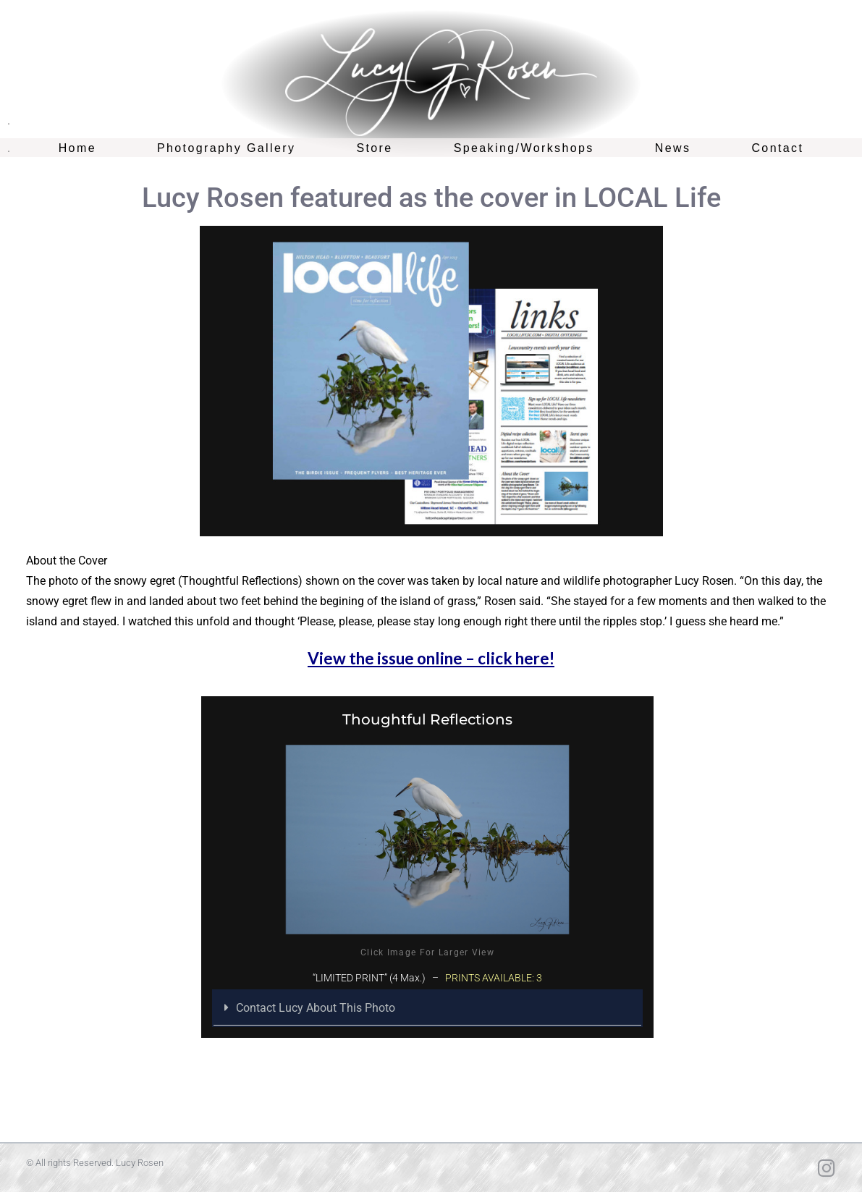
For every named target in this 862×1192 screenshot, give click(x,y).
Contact (777, 148)
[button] (427, 1008)
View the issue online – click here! (431, 658)
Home (77, 148)
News (673, 148)
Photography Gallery (226, 148)
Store (374, 148)
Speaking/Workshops (524, 148)
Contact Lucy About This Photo (315, 1008)
